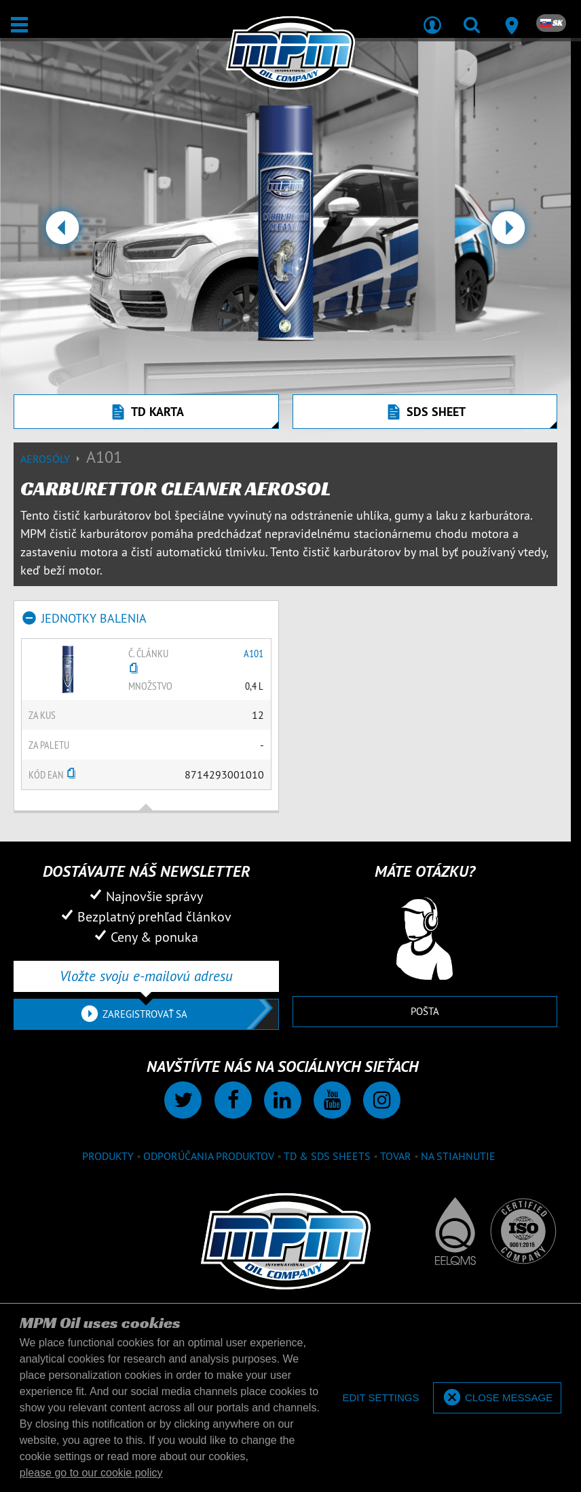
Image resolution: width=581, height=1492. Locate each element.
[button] (62, 233)
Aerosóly (53, 458)
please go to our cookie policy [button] (91, 1472)
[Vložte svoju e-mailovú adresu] (146, 976)
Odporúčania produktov (208, 1156)
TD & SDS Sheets (327, 1156)
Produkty (108, 1156)
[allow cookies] (497, 1398)
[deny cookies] (380, 1398)
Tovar (395, 1156)
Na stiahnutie (458, 1156)
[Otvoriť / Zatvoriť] (19, 25)
